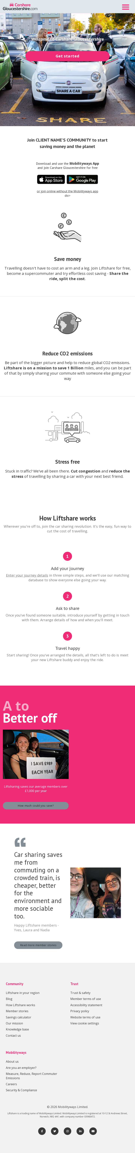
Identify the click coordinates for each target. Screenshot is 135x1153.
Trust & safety (80, 993)
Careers (11, 1084)
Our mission (14, 1023)
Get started (68, 56)
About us (12, 1061)
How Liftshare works (20, 1005)
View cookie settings (84, 1023)
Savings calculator (18, 1017)
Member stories (17, 1011)
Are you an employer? (21, 1068)
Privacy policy (79, 1011)
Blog (9, 999)
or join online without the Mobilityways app (67, 191)
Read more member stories (38, 945)
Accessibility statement (86, 1005)
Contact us (13, 1035)
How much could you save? (36, 805)
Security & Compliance (21, 1090)
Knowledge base (17, 1029)
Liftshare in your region (22, 993)
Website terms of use (85, 1017)
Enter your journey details (27, 575)
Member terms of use (85, 999)
